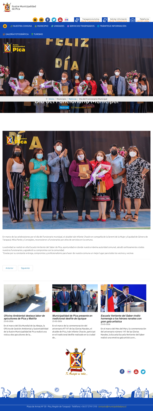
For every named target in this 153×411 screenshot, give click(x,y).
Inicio (51, 99)
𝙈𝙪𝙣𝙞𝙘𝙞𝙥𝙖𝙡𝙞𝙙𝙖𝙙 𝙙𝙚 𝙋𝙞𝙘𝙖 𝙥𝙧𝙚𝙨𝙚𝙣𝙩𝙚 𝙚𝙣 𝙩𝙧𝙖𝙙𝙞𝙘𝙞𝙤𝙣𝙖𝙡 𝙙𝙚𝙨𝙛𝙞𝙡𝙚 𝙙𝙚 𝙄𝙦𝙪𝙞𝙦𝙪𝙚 (72, 317)
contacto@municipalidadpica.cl (112, 406)
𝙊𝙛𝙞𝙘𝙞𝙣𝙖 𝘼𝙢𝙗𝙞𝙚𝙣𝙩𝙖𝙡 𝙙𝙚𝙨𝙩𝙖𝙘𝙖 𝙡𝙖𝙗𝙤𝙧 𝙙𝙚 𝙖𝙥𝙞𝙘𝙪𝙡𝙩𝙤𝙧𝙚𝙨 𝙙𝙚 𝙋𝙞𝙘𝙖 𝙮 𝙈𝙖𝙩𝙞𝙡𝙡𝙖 (24, 317)
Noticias (72, 99)
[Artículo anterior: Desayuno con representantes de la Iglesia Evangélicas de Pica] (9, 268)
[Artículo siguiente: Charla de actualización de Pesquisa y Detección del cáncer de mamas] (25, 268)
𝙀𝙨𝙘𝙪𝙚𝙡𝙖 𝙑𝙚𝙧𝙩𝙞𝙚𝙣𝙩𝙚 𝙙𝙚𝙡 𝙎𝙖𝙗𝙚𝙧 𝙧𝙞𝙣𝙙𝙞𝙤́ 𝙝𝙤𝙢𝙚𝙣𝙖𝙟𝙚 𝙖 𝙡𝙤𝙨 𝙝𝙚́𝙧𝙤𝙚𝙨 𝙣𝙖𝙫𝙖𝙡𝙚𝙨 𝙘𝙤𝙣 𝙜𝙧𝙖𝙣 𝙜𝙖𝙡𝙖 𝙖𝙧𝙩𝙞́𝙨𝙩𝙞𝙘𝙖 (121, 318)
